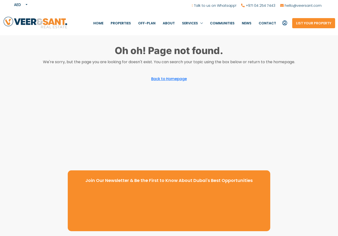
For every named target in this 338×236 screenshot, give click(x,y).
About (169, 23)
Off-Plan (146, 23)
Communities (222, 23)
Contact (267, 23)
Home (98, 23)
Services (190, 23)
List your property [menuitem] (313, 23)
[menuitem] (285, 23)
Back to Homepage (169, 78)
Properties (121, 23)
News (246, 23)
